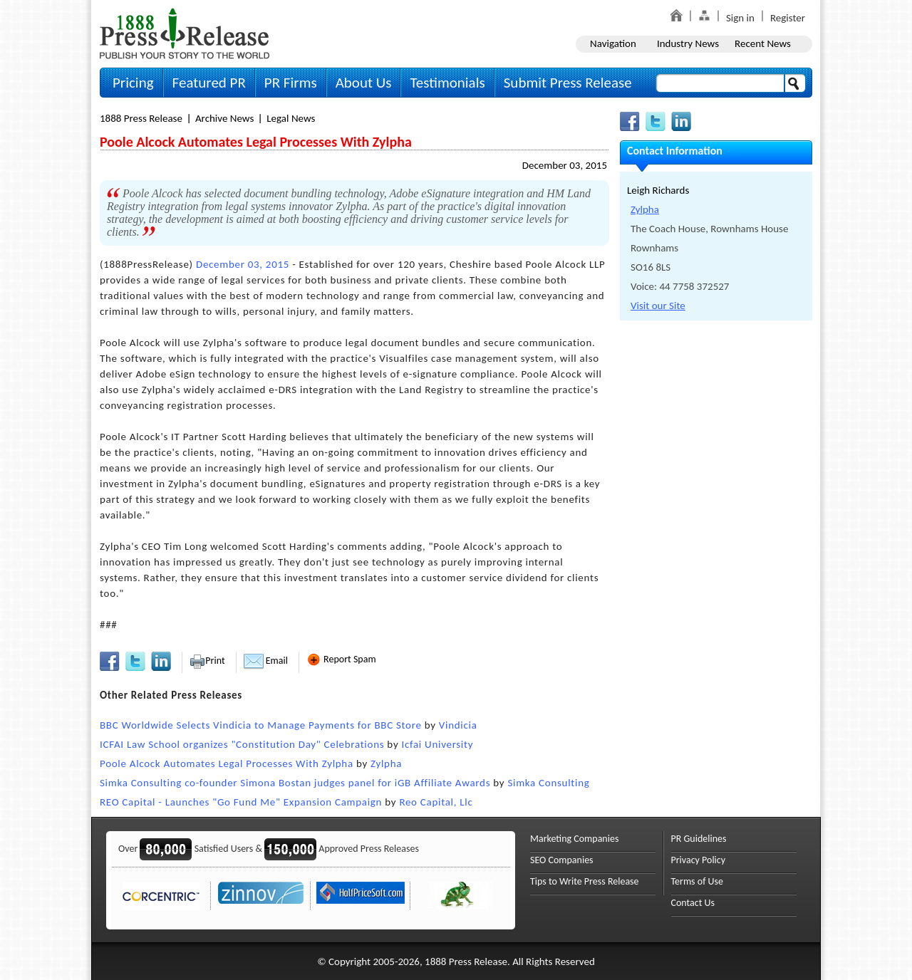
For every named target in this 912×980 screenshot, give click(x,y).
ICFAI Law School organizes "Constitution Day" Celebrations (242, 744)
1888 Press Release (141, 118)
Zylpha (386, 763)
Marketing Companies (574, 839)
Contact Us (693, 903)
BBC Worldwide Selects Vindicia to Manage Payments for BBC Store (261, 725)
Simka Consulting (548, 782)
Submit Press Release (568, 82)
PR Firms (290, 82)
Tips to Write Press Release (584, 881)
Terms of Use (697, 881)
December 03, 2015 (564, 165)
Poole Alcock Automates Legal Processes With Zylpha (226, 763)
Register (787, 17)
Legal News (290, 118)
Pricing (133, 82)
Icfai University (437, 744)
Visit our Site (658, 305)
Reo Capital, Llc (435, 802)
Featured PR (209, 82)
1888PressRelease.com (184, 33)
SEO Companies (562, 860)
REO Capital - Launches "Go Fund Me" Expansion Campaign (241, 802)
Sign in (740, 17)
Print (207, 661)
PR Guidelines (699, 839)
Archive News (224, 118)
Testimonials (447, 82)
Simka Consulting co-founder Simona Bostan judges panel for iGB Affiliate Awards (295, 782)
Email (266, 661)
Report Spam (341, 659)
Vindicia (458, 725)
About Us (364, 82)
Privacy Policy (698, 860)
